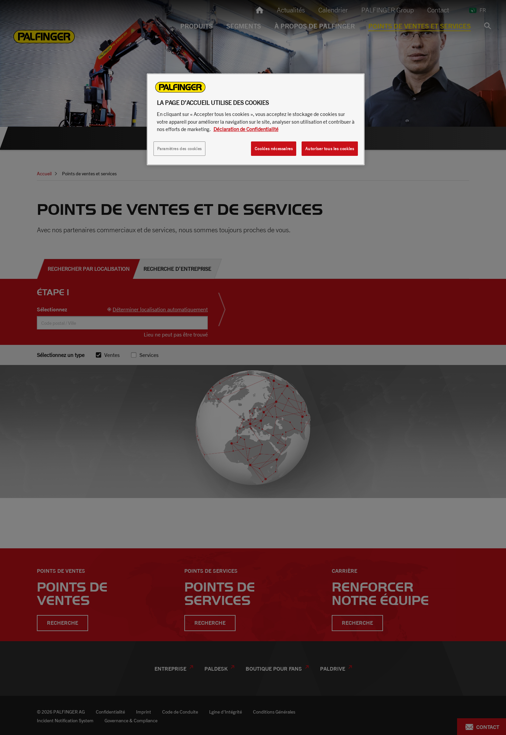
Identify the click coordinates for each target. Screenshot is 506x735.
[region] (256, 119)
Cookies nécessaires (274, 148)
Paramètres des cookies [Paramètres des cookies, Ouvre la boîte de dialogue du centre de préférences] (179, 148)
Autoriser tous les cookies (329, 148)
